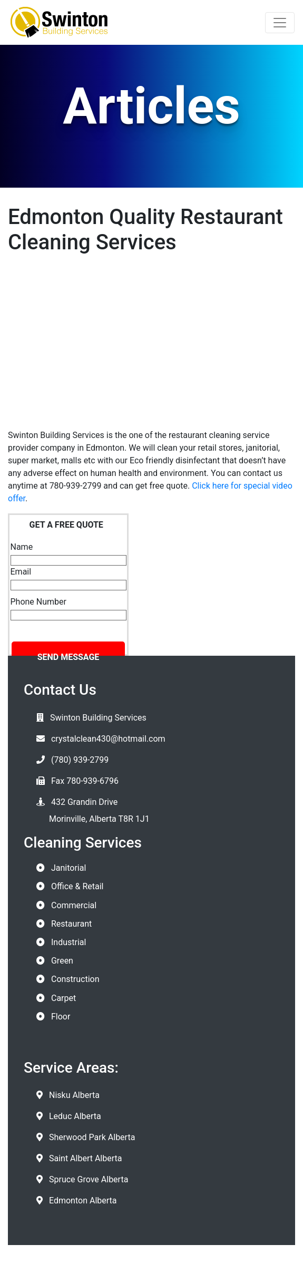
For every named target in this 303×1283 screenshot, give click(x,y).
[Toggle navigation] (280, 22)
